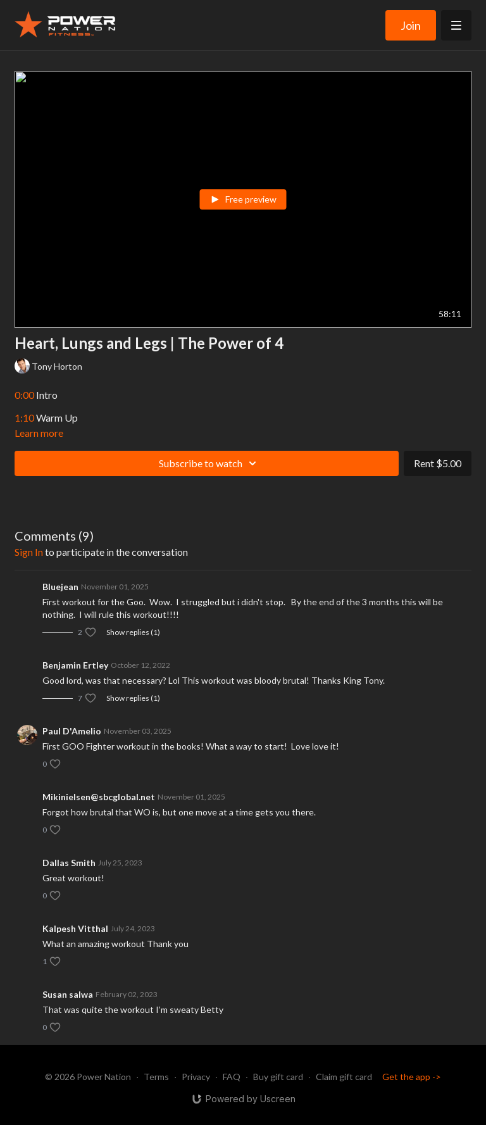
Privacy (196, 1076)
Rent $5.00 (437, 463)
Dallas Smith (69, 862)
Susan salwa (67, 994)
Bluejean (60, 586)
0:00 (24, 395)
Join (411, 25)
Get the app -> (411, 1076)
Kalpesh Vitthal (75, 928)
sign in (29, 552)
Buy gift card (278, 1076)
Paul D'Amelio (71, 731)
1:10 (24, 418)
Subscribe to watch (209, 463)
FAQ (231, 1076)
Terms (156, 1076)
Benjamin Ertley (75, 665)
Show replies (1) (133, 632)
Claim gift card (344, 1076)
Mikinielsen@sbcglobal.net (98, 796)
